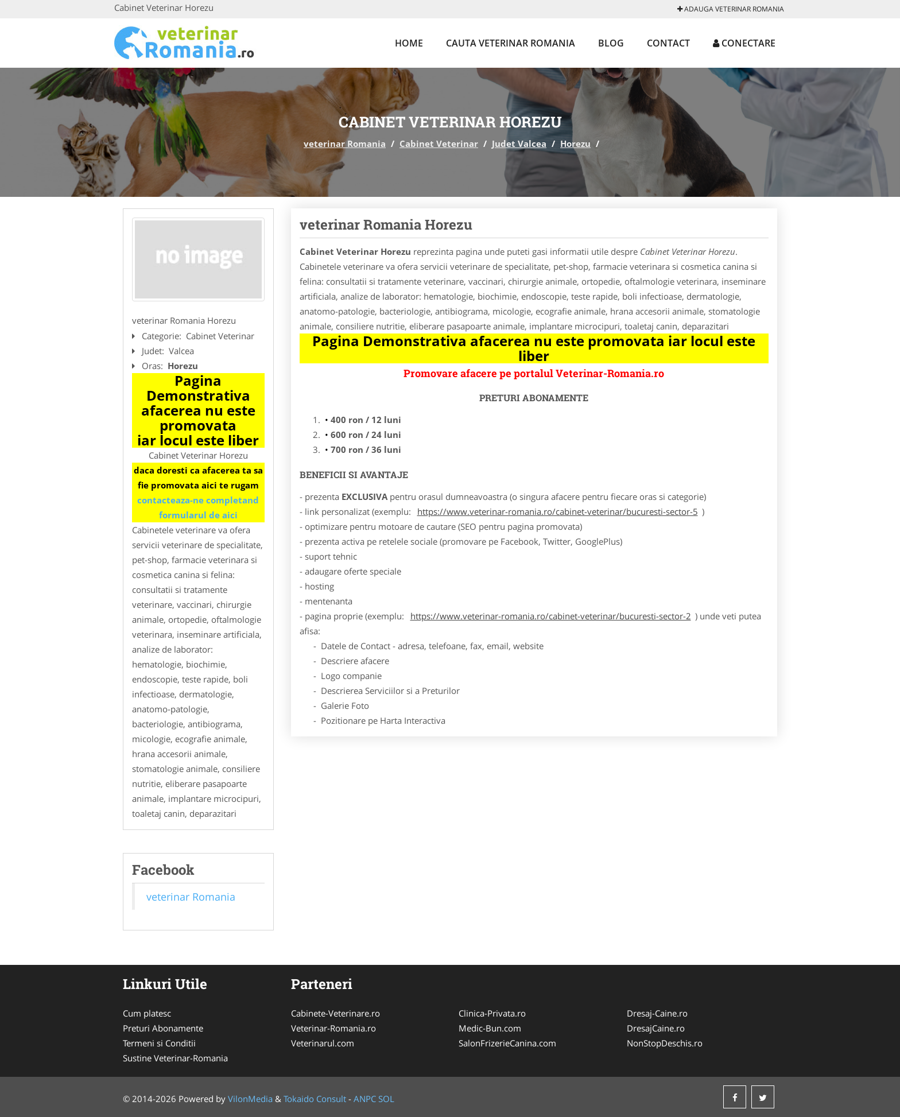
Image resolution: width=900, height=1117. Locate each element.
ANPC (365, 1098)
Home (409, 43)
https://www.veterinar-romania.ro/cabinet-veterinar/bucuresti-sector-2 (550, 616)
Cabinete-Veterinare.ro (335, 1013)
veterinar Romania (345, 143)
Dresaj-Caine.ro (657, 1013)
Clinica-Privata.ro (492, 1013)
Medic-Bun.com (490, 1028)
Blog (611, 43)
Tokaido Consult (315, 1098)
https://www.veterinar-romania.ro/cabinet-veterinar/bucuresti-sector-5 (557, 511)
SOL (386, 1098)
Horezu (575, 143)
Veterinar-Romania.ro (333, 1028)
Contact (668, 43)
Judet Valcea (519, 143)
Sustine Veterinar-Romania (175, 1058)
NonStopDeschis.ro (665, 1043)
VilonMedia (250, 1098)
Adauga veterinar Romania (730, 9)
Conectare (744, 43)
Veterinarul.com (322, 1043)
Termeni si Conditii (159, 1043)
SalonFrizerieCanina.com (507, 1043)
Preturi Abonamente (163, 1028)
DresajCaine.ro (656, 1028)
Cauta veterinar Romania (510, 43)
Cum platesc (147, 1013)
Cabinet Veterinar (438, 143)
